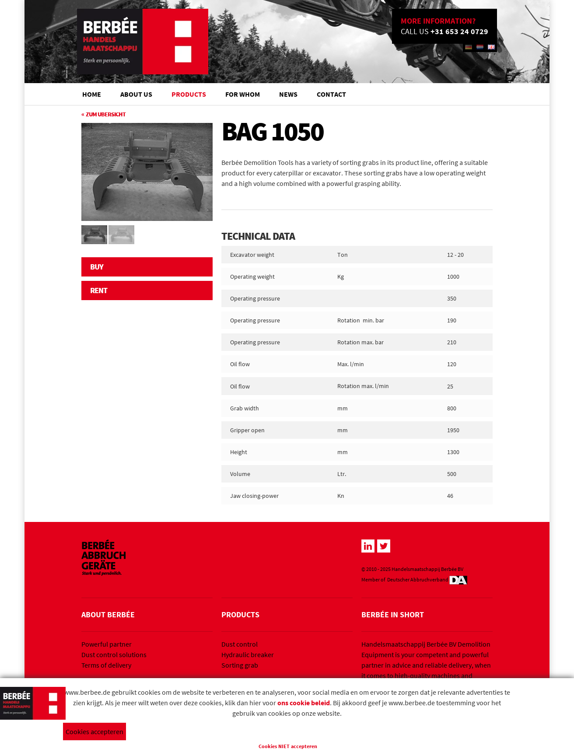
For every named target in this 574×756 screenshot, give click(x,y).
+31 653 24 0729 (459, 31)
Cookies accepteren (94, 731)
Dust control (239, 644)
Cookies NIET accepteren (288, 746)
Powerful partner (106, 644)
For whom (242, 94)
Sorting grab (239, 665)
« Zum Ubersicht (103, 114)
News (288, 94)
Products (189, 94)
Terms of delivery (106, 665)
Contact (331, 94)
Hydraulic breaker (247, 654)
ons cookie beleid (303, 702)
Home (91, 94)
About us (136, 94)
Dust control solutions (114, 654)
